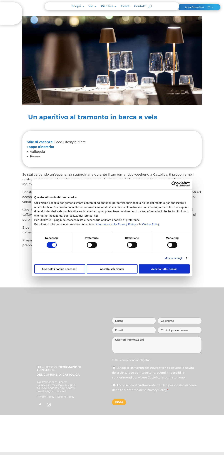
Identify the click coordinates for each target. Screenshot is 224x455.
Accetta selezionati (112, 268)
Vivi (90, 6)
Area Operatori (194, 7)
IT (209, 7)
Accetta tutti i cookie (164, 268)
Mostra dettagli (174, 258)
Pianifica (107, 6)
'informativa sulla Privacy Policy (116, 224)
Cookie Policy (150, 224)
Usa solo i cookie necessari (59, 268)
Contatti (140, 6)
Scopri (76, 6)
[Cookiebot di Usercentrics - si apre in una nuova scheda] (174, 184)
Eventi (125, 6)
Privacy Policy (45, 396)
